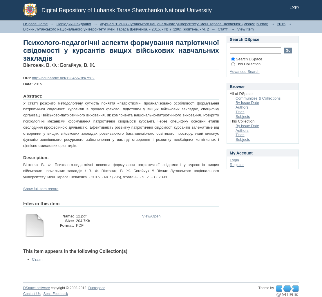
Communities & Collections (258, 98)
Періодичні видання (74, 24)
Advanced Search (245, 71)
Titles (240, 112)
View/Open (151, 216)
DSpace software (36, 288)
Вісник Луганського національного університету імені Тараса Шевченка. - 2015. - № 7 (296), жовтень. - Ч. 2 (116, 29)
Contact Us (32, 294)
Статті (223, 29)
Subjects (243, 116)
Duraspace (96, 288)
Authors (242, 107)
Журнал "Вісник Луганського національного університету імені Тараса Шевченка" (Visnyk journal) (184, 24)
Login (294, 7)
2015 (281, 24)
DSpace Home (35, 24)
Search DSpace (246, 59)
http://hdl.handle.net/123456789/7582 (63, 78)
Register (237, 165)
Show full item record (40, 189)
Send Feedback (56, 294)
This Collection (246, 64)
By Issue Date (247, 102)
